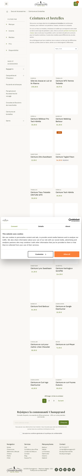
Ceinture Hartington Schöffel (64, 269)
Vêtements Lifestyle (13, 451)
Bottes (9, 447)
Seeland (44, 458)
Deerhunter (45, 454)
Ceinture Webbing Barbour (63, 120)
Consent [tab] (14, 226)
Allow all (67, 254)
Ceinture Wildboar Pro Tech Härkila (40, 120)
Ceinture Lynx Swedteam (41, 268)
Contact (26, 454)
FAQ (25, 447)
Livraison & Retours (30, 451)
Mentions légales (44, 469)
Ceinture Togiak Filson (65, 157)
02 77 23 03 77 (64, 447)
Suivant (61, 401)
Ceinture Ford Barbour (40, 306)
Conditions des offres (31, 449)
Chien (8, 458)
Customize (40, 254)
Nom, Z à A (59, 49)
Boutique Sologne (65, 454)
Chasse (9, 454)
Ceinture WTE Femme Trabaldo (65, 82)
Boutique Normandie (65, 451)
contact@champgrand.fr (67, 449)
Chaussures (10, 449)
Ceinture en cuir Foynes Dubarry (65, 383)
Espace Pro (27, 458)
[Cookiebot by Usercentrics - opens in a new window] (70, 220)
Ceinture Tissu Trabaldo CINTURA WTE (40, 193)
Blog (25, 456)
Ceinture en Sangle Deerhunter (64, 307)
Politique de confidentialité (38, 470)
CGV (51, 469)
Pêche (9, 456)
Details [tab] (41, 226)
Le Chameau (46, 451)
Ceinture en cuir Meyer (65, 344)
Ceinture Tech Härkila (65, 192)
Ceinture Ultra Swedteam (41, 157)
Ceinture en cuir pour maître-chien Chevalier (40, 345)
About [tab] (67, 226)
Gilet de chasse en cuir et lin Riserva (41, 82)
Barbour (44, 447)
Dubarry (44, 456)
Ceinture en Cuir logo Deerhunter (39, 383)
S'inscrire (63, 423)
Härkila (44, 449)
